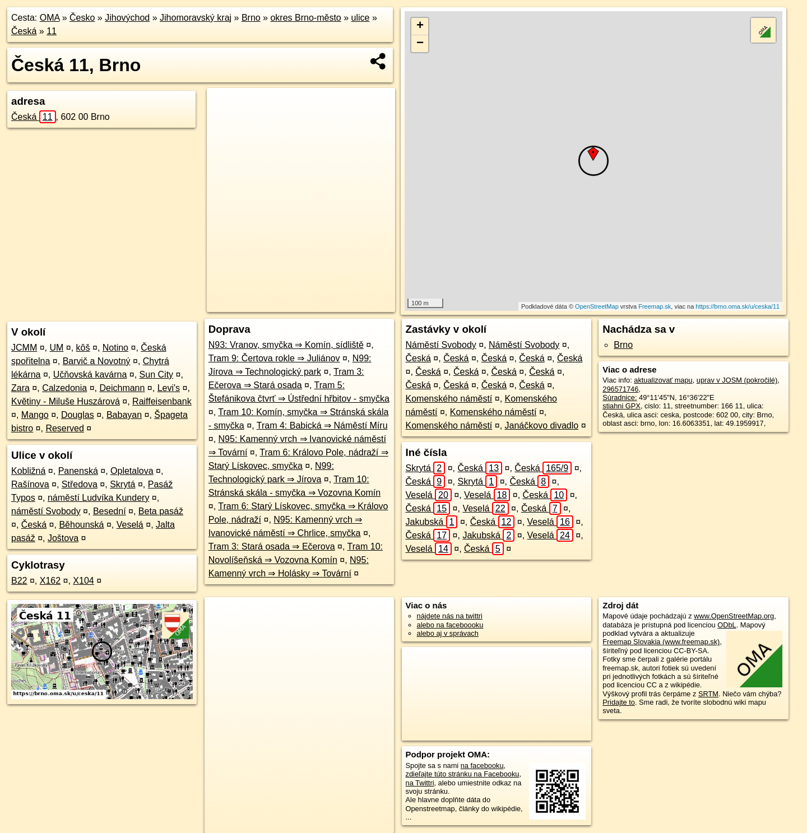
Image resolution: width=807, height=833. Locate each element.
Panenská (78, 471)
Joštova (63, 538)
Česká (23, 31)
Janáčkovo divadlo (542, 425)
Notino (115, 347)
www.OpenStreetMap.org (734, 616)
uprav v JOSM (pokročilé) (737, 380)
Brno (251, 17)
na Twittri (420, 783)
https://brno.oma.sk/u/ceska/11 (737, 306)
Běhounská (81, 524)
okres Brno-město (305, 17)
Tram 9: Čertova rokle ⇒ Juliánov (274, 358)
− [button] (420, 43)
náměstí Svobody (46, 511)
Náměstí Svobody (441, 345)
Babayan (124, 415)
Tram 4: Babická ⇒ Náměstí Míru (322, 425)
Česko (82, 17)
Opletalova (132, 471)
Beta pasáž (160, 511)
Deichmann (122, 388)
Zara (20, 388)
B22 (19, 580)
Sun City (156, 374)
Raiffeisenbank (162, 401)
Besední (109, 511)
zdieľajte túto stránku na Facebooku (463, 774)
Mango (35, 415)
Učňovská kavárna (90, 374)
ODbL (726, 625)
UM (56, 347)
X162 (50, 580)
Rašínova (30, 484)
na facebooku (482, 765)
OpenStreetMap (597, 306)
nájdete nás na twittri (450, 616)
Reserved (64, 428)
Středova (80, 484)
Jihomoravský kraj (195, 17)
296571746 (620, 389)
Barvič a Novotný (97, 361)
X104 (83, 580)
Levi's (168, 388)
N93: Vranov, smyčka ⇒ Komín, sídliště (286, 345)
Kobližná (28, 471)
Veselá (130, 524)
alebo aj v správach (448, 633)
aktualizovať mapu (663, 380)
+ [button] (420, 26)
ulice (360, 17)
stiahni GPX (621, 406)
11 (52, 31)
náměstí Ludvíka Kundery (98, 497)
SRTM (708, 694)
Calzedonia (64, 388)
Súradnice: (619, 397)
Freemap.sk (654, 306)
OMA (50, 17)
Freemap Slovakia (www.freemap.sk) (661, 641)
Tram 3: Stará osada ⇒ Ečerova (271, 546)
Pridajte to (618, 702)
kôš (83, 347)
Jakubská (432, 521)
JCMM (24, 347)
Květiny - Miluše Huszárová (65, 401)
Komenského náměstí (449, 398)
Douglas (77, 415)
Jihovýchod (127, 17)
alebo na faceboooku (450, 625)
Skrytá (122, 484)
